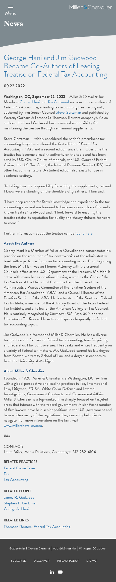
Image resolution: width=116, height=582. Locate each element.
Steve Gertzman (68, 112)
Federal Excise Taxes (19, 468)
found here (83, 233)
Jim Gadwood (58, 102)
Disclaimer (41, 561)
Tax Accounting (16, 480)
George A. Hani (16, 509)
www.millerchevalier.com (23, 426)
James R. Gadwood (19, 497)
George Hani (30, 102)
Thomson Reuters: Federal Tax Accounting (37, 527)
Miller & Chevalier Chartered (34, 548)
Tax (6, 474)
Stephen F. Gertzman (20, 503)
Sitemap (91, 561)
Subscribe (18, 561)
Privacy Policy (68, 561)
